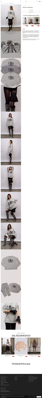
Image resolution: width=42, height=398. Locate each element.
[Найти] (36, 1)
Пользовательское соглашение (33, 378)
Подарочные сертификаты (4, 382)
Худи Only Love (7, 355)
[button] (40, 347)
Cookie (21, 396)
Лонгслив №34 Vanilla (21, 355)
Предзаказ (2, 383)
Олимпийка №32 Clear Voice (34, 355)
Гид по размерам (3, 378)
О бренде (16, 378)
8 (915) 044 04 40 (3, 389)
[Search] (31, 1)
